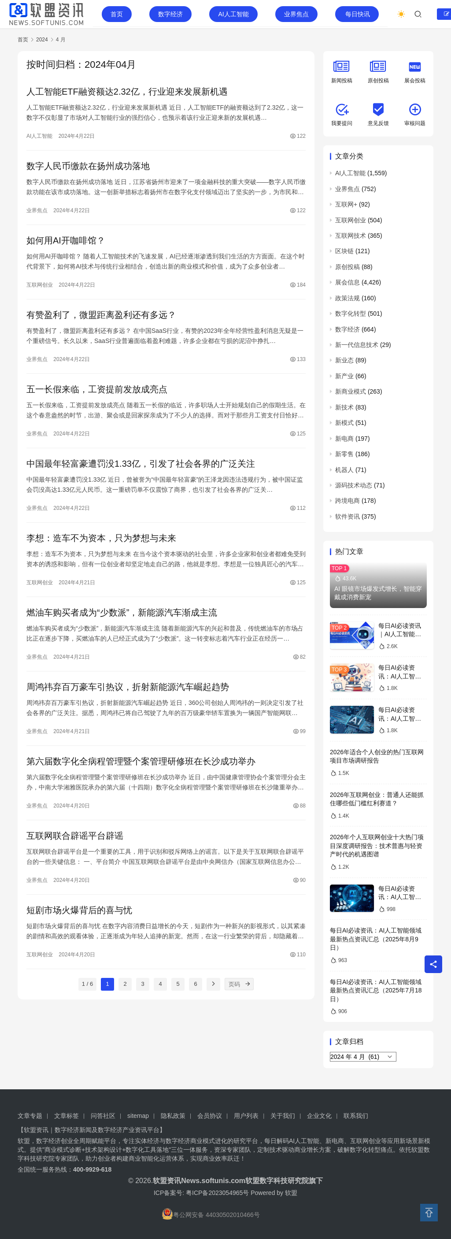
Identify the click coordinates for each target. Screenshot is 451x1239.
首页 (117, 14)
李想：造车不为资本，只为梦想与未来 (101, 538)
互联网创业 (39, 285)
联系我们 (356, 1115)
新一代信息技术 (356, 344)
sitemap (138, 1115)
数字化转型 (350, 313)
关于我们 (282, 1115)
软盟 (291, 1192)
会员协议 (209, 1115)
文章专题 (30, 1115)
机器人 (344, 469)
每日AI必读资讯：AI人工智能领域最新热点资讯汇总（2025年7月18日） (376, 990)
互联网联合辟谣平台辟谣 (74, 836)
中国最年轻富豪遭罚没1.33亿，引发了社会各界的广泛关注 (140, 463)
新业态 (344, 360)
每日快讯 (357, 14)
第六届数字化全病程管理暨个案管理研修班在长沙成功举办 (140, 761)
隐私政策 (173, 1115)
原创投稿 (347, 266)
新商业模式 (350, 391)
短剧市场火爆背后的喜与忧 (79, 910)
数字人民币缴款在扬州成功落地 (88, 166)
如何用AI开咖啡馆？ (65, 240)
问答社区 (103, 1115)
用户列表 (246, 1115)
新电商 (344, 438)
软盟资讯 (167, 1180)
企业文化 (319, 1115)
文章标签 (66, 1115)
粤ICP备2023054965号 (217, 1192)
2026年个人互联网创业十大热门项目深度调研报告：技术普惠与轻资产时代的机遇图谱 (377, 845)
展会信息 (347, 282)
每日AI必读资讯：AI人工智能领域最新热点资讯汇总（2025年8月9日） (375, 939)
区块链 (344, 250)
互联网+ (346, 204)
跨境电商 (347, 500)
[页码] (247, 984)
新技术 (344, 407)
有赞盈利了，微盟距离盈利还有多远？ (101, 315)
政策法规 (347, 298)
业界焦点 (296, 14)
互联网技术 (350, 235)
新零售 (344, 453)
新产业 (344, 376)
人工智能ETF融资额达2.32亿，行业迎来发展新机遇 (127, 91)
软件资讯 (347, 516)
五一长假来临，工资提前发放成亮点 (96, 389)
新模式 (344, 422)
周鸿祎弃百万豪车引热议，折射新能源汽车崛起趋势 (127, 687)
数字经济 (170, 14)
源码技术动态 (353, 485)
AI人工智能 (233, 14)
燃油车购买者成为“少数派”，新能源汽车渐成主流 (121, 612)
